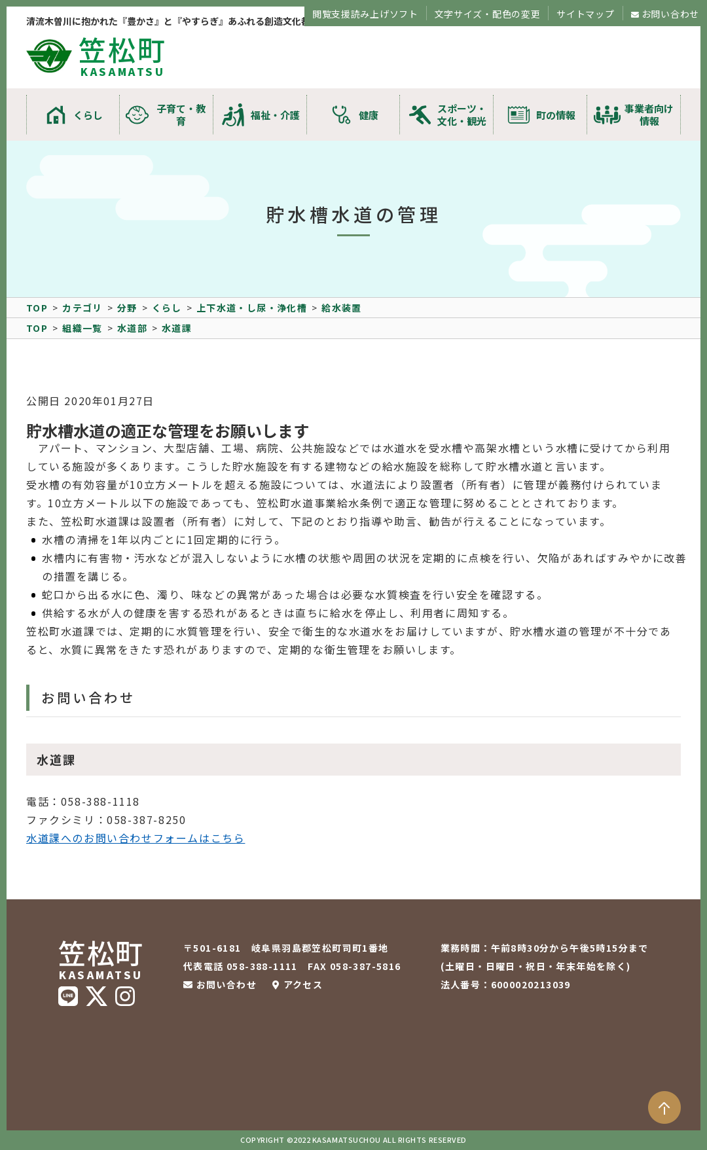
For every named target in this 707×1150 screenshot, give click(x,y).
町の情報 (555, 115)
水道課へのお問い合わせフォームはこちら (135, 838)
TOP (37, 307)
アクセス (303, 984)
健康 (368, 115)
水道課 (177, 327)
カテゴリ (82, 307)
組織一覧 (82, 327)
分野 (127, 307)
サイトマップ (585, 13)
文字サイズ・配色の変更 (488, 13)
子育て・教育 (181, 114)
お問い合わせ (670, 13)
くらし (88, 115)
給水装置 (341, 307)
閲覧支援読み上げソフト (365, 13)
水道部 (132, 327)
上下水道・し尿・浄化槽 (251, 307)
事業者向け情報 (649, 114)
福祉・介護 (275, 115)
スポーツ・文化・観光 (461, 114)
